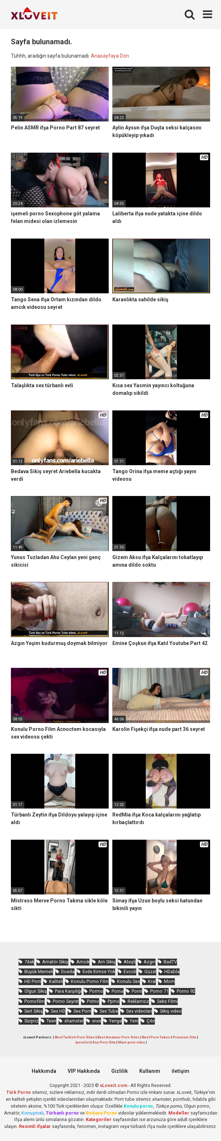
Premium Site (184, 1037)
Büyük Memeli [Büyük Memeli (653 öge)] (38, 971)
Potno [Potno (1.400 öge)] (93, 1001)
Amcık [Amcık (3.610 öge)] (82, 961)
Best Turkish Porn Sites (75, 1037)
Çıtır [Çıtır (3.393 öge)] (150, 1021)
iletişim (180, 1071)
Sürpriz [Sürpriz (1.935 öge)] (31, 1021)
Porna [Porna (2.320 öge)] (118, 991)
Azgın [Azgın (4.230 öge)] (150, 961)
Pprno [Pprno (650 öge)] (114, 1001)
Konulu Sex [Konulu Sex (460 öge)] (128, 981)
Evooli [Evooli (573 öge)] (130, 971)
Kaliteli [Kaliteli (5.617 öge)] (56, 981)
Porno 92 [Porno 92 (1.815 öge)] (186, 991)
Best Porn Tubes (156, 1037)
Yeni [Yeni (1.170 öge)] (134, 1021)
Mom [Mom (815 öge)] (169, 981)
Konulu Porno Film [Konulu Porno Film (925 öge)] (90, 981)
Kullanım (149, 1071)
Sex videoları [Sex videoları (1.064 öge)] (139, 1011)
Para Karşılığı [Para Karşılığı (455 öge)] (68, 991)
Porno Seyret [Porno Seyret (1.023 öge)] (66, 1001)
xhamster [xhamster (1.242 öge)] (74, 1021)
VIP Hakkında (84, 1071)
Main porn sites (131, 1042)
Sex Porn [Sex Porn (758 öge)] (82, 1011)
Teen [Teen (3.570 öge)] (51, 1021)
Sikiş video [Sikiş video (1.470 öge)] (171, 1011)
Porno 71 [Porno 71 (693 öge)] (159, 991)
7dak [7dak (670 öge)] (29, 961)
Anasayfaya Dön (110, 56)
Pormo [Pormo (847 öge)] (96, 991)
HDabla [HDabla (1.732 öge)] (172, 971)
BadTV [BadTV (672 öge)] (170, 961)
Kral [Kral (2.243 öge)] (152, 981)
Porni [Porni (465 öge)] (137, 991)
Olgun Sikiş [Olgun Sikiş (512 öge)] (35, 991)
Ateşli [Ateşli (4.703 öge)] (130, 961)
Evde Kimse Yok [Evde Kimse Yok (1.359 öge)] (99, 971)
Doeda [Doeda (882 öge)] (68, 971)
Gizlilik (119, 1071)
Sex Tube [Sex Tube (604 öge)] (109, 1011)
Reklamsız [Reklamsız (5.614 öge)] (138, 1001)
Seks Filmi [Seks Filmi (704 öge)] (167, 1001)
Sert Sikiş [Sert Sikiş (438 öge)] (33, 1011)
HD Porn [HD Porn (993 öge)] (32, 981)
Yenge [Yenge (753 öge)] (115, 1021)
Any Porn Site (104, 1042)
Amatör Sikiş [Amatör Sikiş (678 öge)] (55, 961)
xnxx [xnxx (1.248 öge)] (96, 1021)
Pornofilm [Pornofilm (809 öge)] (34, 1001)
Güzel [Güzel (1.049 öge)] (150, 971)
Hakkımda (44, 1071)
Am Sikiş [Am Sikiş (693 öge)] (107, 961)
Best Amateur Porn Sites (118, 1037)
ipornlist (82, 1042)
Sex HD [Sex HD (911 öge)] (58, 1011)
